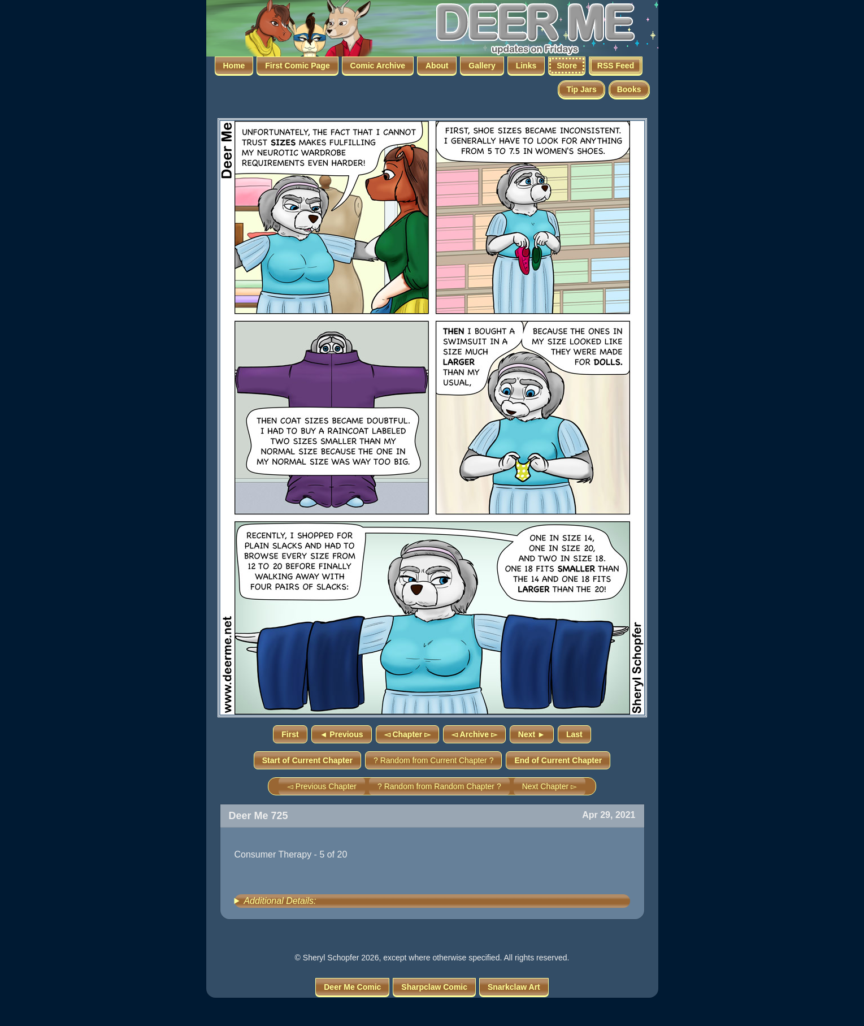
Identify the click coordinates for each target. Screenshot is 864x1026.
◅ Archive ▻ (474, 734)
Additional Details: (280, 901)
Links (526, 65)
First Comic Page (297, 65)
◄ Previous (341, 734)
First (289, 734)
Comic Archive (378, 65)
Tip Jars (581, 89)
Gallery (481, 65)
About (437, 65)
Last (574, 734)
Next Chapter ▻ (549, 786)
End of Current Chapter (558, 760)
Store (567, 65)
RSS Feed (615, 65)
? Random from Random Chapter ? (439, 786)
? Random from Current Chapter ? (433, 760)
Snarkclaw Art (514, 987)
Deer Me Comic (352, 987)
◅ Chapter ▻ (407, 734)
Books (629, 89)
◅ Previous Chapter (322, 786)
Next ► (531, 734)
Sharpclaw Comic (434, 987)
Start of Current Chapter (307, 760)
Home (234, 65)
